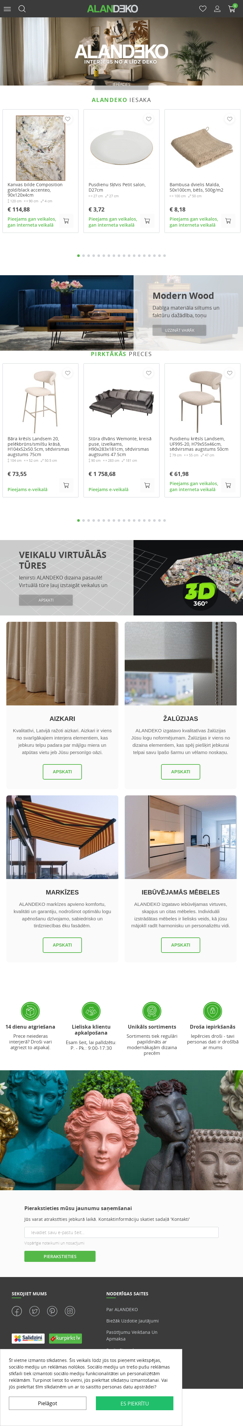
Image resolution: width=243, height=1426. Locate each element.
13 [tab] (139, 256)
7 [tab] (109, 256)
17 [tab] (159, 256)
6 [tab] (104, 256)
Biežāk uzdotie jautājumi (132, 1321)
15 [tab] (149, 256)
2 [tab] (83, 256)
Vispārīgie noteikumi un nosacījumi (54, 1243)
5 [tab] (98, 256)
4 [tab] (93, 256)
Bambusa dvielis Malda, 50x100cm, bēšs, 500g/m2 (196, 187)
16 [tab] (154, 256)
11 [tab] (129, 256)
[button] (7, 8)
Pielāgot (47, 1403)
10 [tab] (124, 256)
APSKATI (46, 600)
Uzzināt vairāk (179, 330)
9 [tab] (119, 256)
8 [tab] (114, 256)
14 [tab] (144, 256)
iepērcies (121, 84)
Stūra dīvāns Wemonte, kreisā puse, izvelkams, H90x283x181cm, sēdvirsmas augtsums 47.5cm (120, 447)
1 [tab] (78, 256)
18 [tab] (164, 256)
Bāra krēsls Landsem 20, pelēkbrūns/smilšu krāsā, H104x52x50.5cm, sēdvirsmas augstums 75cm (38, 447)
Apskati (62, 772)
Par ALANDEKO (122, 1310)
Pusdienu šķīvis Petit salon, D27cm (117, 187)
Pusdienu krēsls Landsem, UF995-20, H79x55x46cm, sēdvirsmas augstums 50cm (199, 444)
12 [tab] (134, 256)
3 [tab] (88, 256)
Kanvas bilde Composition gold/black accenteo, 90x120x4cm (35, 190)
